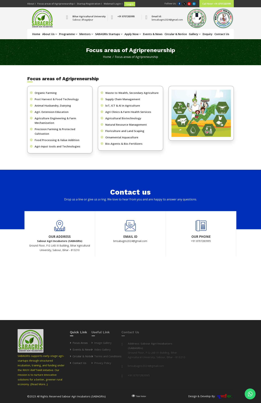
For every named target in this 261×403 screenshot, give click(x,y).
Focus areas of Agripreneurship (136, 57)
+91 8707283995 (126, 16)
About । (31, 3)
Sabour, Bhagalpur (82, 19)
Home (36, 34)
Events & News (153, 34)
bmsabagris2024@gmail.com (164, 19)
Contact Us (221, 34)
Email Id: (156, 16)
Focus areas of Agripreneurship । (56, 3)
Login (129, 4)
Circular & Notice (176, 34)
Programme (68, 34)
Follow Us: (170, 3)
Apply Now (133, 34)
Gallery (195, 34)
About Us (49, 34)
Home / (108, 57)
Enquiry (207, 34)
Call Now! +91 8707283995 (216, 3)
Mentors (86, 34)
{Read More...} (9, 384)
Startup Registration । (89, 3)
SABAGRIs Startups (109, 34)
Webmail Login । (113, 3)
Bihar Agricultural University (89, 16)
